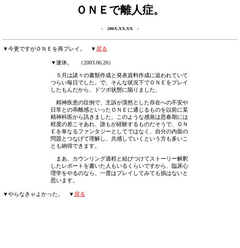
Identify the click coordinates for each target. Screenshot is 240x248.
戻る (101, 49)
